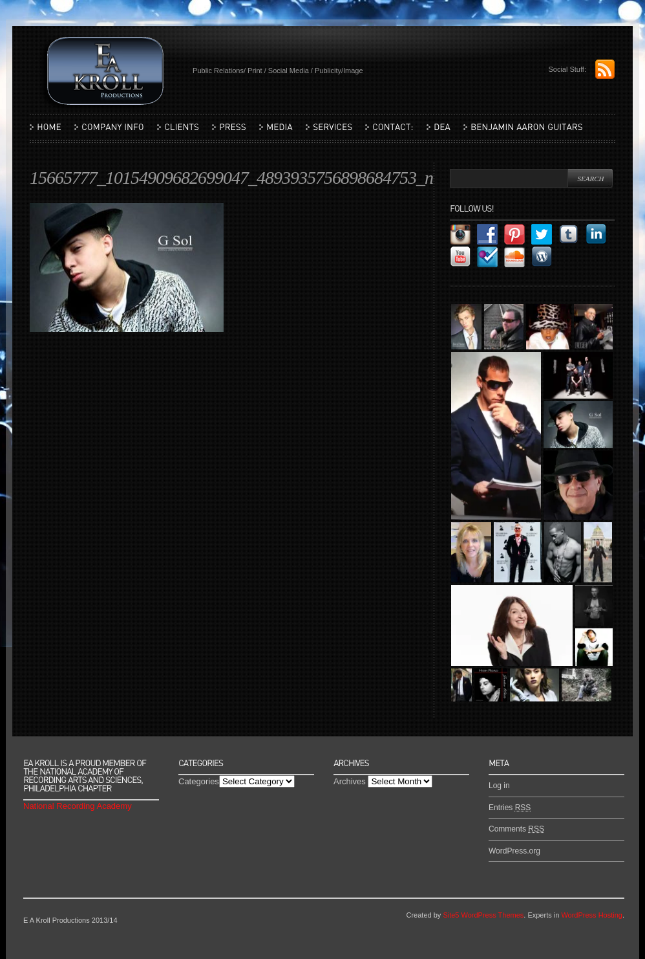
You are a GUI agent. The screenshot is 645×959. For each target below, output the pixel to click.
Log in (499, 785)
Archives (349, 781)
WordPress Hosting (591, 915)
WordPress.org (514, 850)
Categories (198, 781)
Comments (516, 828)
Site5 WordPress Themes (483, 915)
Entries (510, 807)
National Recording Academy (77, 806)
